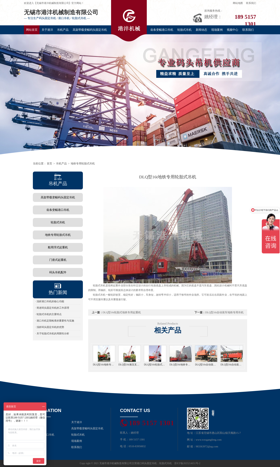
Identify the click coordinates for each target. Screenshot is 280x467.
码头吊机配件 (57, 272)
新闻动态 (201, 29)
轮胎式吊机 (184, 29)
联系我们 (251, 3)
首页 (49, 163)
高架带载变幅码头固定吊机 (90, 29)
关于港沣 (47, 29)
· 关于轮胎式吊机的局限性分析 (52, 333)
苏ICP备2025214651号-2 (187, 463)
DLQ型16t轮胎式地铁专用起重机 (121, 312)
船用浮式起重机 (58, 247)
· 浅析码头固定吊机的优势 (49, 327)
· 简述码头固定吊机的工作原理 (52, 308)
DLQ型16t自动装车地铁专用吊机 (224, 312)
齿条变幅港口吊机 (161, 29)
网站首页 (32, 29)
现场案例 (217, 29)
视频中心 (232, 29)
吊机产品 (63, 29)
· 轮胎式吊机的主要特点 (48, 314)
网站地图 (238, 3)
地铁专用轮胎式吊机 (83, 163)
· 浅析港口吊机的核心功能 (49, 301)
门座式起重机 (57, 259)
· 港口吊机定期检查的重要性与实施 (54, 320)
